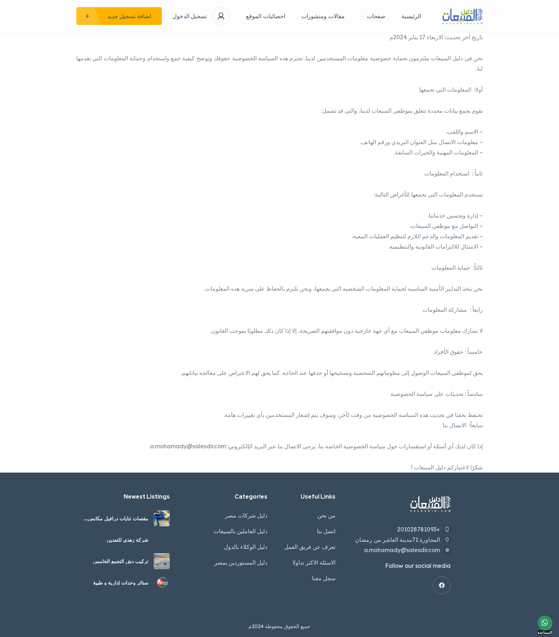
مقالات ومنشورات (323, 16)
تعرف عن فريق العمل (309, 546)
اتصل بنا (326, 531)
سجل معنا (323, 578)
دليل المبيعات (448, 58)
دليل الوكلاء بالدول (245, 546)
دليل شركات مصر (246, 515)
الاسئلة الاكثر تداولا (313, 562)
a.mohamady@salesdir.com (188, 446)
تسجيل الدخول (190, 16)
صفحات (373, 16)
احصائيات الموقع (265, 16)
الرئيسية (411, 16)
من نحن (326, 515)
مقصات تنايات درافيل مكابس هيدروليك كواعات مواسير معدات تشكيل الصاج (114, 518)
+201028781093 (418, 529)
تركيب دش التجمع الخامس (120, 561)
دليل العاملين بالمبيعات (240, 531)
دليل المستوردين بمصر (240, 562)
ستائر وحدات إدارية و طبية (120, 582)
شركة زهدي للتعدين (127, 539)
